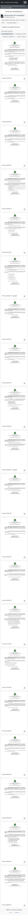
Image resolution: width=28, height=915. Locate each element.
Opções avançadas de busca (11, 27)
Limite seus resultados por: (14, 11)
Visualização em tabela (20, 34)
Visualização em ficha (7, 34)
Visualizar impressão (7, 31)
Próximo (17, 912)
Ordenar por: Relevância (8, 36)
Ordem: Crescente (21, 36)
